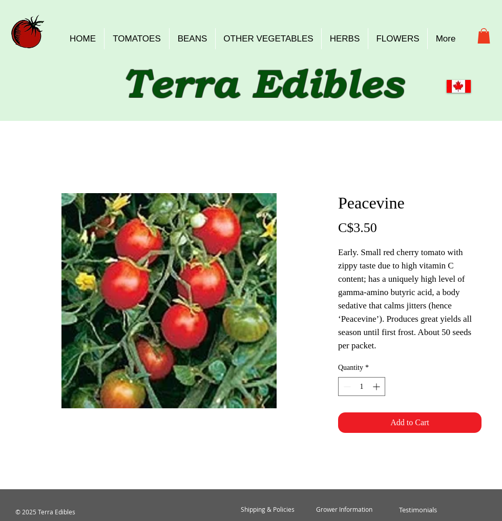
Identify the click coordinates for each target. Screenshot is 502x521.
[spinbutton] (361, 386)
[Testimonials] (418, 509)
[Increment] (377, 386)
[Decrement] (346, 386)
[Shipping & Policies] (267, 509)
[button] (483, 36)
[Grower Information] (344, 509)
